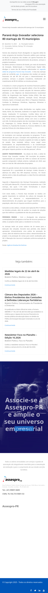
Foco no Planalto (26, 340)
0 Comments (9, 48)
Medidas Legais (25, 277)
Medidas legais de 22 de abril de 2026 (22, 272)
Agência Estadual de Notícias (17, 245)
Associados (8, 46)
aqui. (17, 74)
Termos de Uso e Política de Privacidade (24, 10)
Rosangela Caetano (27, 44)
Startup (20, 46)
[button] (44, 19)
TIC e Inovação (28, 46)
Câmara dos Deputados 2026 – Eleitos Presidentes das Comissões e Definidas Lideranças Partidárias (23, 297)
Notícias (14, 46)
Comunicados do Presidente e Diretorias (23, 304)
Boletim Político (11, 277)
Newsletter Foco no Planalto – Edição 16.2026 (21, 336)
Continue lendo (10, 285)
